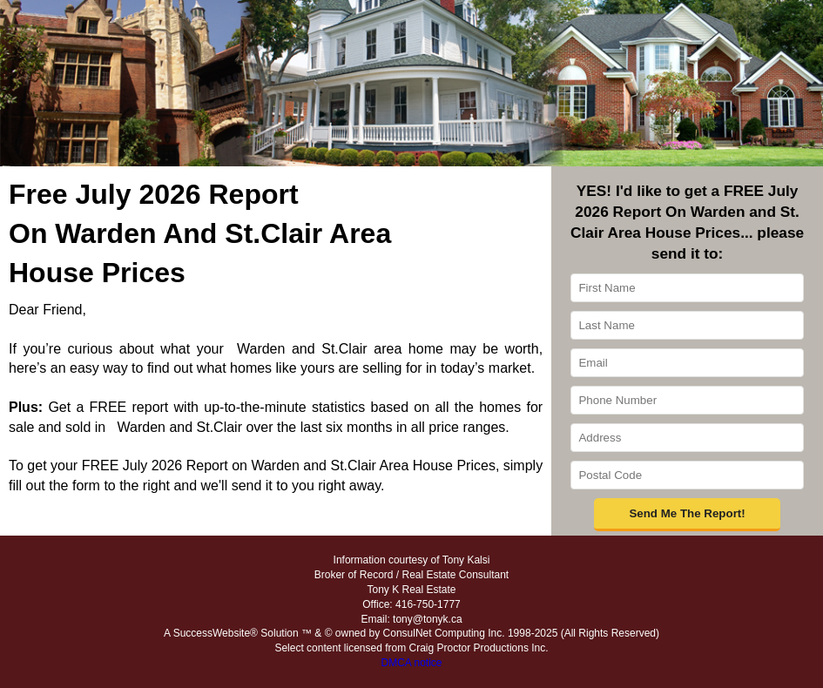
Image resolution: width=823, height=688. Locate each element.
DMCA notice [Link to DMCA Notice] (411, 663)
